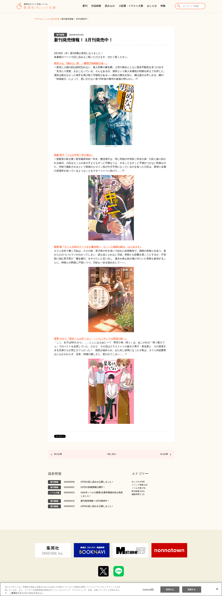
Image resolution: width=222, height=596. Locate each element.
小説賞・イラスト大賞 (131, 6)
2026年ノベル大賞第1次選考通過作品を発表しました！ (102, 494)
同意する (192, 589)
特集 (163, 6)
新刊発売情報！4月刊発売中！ (95, 501)
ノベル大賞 (137, 488)
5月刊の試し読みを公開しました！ (97, 482)
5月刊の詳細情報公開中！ (93, 487)
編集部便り (137, 494)
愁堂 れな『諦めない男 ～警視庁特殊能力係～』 (81, 63)
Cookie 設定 (148, 589)
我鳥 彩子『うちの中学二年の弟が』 (74, 155)
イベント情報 (137, 485)
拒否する (170, 589)
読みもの (110, 6)
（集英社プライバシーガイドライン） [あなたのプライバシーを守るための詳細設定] (26, 593)
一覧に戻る (111, 454)
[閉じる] (217, 589)
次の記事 (164, 454)
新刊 (84, 6)
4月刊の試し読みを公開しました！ (97, 506)
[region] (111, 589)
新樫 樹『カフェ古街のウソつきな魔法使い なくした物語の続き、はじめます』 (98, 247)
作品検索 (96, 6)
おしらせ (152, 6)
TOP (37, 19)
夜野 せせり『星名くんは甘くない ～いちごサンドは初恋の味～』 (91, 338)
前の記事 (58, 454)
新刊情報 (55, 19)
